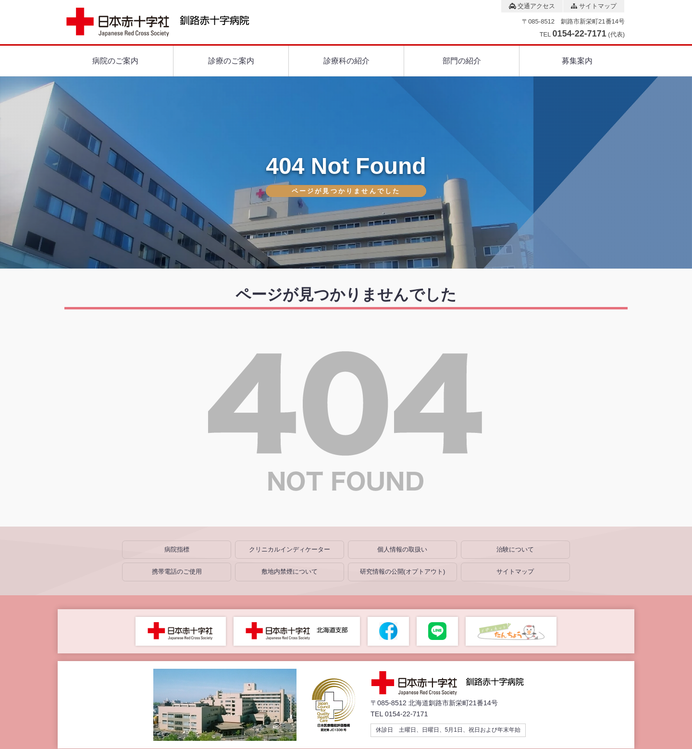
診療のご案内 (231, 61)
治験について (515, 549)
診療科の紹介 (346, 61)
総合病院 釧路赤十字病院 (455, 683)
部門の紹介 (462, 61)
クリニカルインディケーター (289, 549)
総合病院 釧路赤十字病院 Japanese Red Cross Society (166, 22)
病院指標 (176, 549)
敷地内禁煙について (289, 571)
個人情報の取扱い (402, 549)
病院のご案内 (115, 61)
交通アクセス (532, 6)
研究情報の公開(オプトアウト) (402, 571)
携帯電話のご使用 (177, 571)
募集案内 (577, 61)
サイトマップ (594, 6)
